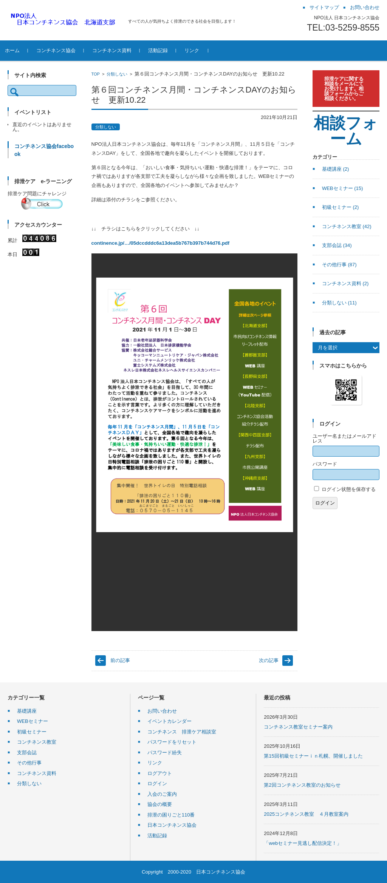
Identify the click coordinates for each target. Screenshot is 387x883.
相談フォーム (346, 131)
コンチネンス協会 (67, 50)
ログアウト (159, 773)
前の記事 (120, 660)
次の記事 (269, 660)
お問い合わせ (162, 711)
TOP (95, 74)
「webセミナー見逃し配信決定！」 (303, 843)
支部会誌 (337, 245)
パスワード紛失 (164, 752)
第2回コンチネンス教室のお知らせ (302, 785)
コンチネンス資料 (122, 50)
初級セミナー (340, 207)
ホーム (23, 50)
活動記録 (169, 50)
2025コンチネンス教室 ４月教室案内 (306, 814)
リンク (202, 50)
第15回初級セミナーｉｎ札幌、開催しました (313, 756)
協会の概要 (159, 804)
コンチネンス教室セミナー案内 (298, 727)
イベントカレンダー (169, 721)
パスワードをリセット (172, 742)
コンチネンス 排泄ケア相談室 (181, 732)
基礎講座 (335, 169)
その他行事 (339, 264)
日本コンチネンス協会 (172, 825)
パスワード (325, 464)
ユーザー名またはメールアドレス (344, 438)
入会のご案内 (162, 794)
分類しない (117, 74)
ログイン (325, 503)
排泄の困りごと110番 (171, 815)
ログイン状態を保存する (349, 489)
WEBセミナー (342, 188)
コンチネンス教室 (347, 226)
